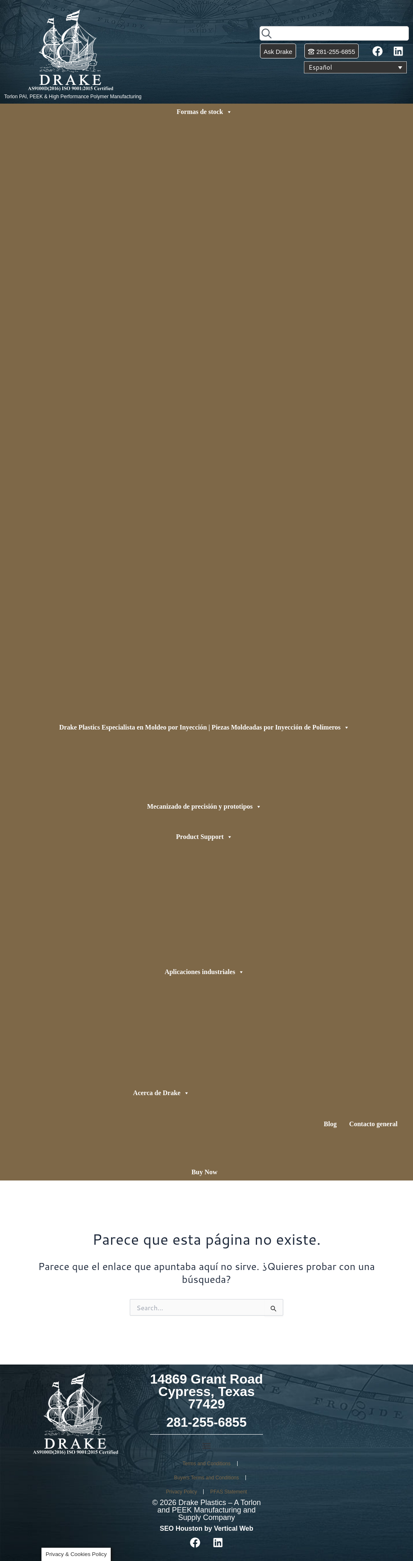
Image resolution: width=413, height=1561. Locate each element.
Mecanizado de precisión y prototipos (204, 806)
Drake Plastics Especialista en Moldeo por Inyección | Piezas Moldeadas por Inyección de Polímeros (204, 727)
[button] (206, 1445)
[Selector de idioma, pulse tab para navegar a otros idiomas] (355, 67)
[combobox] (334, 33)
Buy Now (205, 1172)
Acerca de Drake (161, 1093)
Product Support (204, 837)
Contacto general (373, 1123)
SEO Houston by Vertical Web (206, 1528)
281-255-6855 (206, 1422)
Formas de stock (204, 112)
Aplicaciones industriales (204, 972)
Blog (330, 1123)
